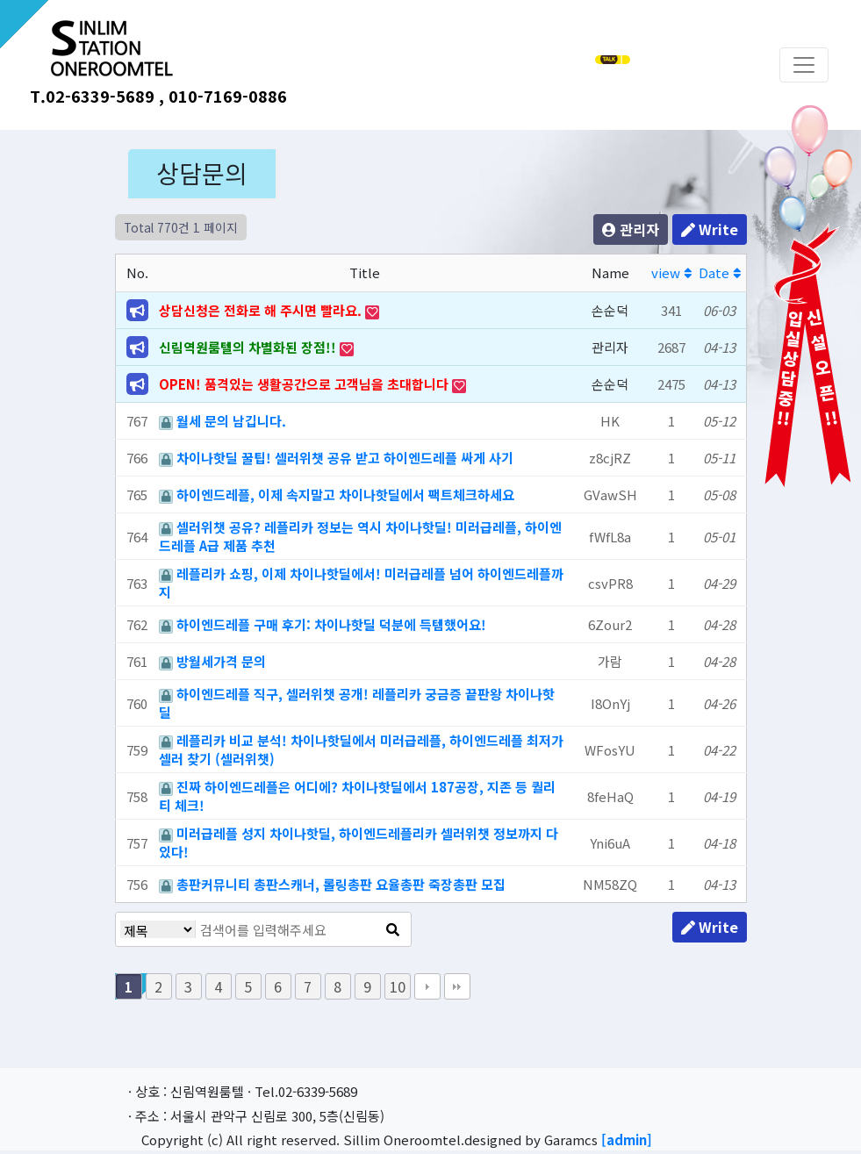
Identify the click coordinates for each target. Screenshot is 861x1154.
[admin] (626, 1139)
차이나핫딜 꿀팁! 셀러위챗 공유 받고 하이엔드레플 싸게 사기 (344, 457)
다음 (427, 986)
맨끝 (457, 986)
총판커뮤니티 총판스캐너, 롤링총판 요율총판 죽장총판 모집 (341, 884)
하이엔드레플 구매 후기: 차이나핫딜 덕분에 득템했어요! (331, 624)
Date (720, 272)
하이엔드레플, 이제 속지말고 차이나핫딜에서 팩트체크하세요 (345, 494)
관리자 (630, 229)
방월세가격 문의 (221, 661)
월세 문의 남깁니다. (231, 421)
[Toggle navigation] (799, 66)
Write (709, 229)
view (671, 272)
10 (397, 986)
